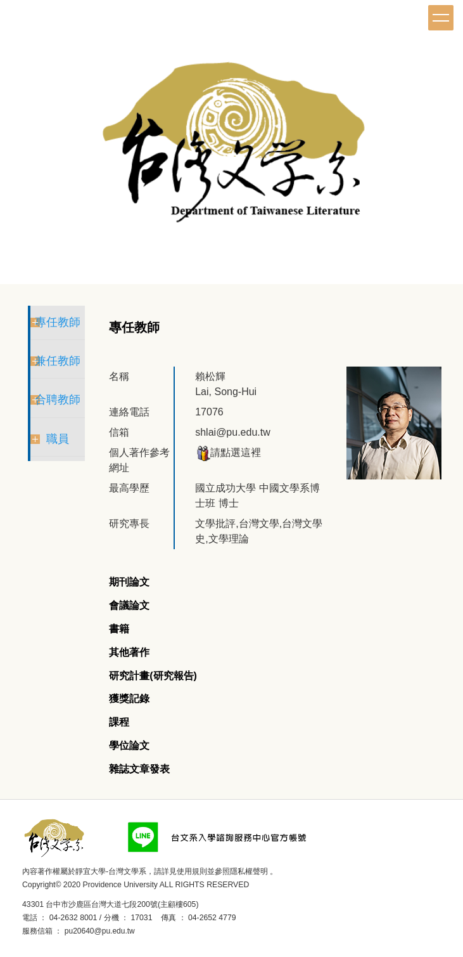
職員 (57, 439)
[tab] (129, 582)
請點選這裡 (228, 452)
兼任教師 (57, 361)
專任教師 (57, 322)
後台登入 (154, 931)
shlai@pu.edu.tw (232, 432)
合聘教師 (57, 399)
